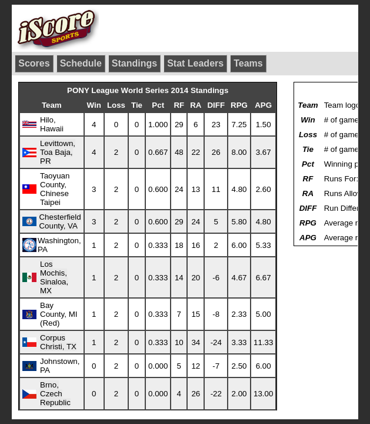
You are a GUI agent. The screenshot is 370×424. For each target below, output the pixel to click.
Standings (134, 63)
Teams (248, 63)
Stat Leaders (195, 63)
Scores (33, 63)
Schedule (81, 63)
